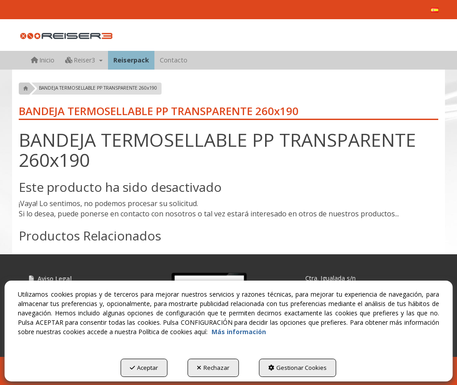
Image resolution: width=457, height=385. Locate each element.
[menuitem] (434, 10)
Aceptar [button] (144, 368)
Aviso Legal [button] (50, 278)
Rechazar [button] (213, 368)
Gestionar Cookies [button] (297, 368)
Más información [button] (239, 331)
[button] (434, 10)
